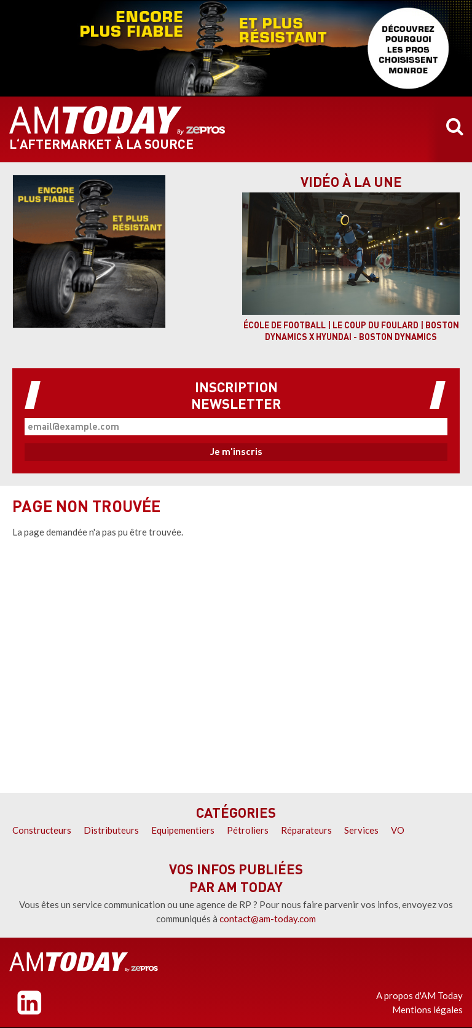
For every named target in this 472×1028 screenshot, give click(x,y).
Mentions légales (427, 1009)
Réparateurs (306, 830)
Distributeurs (111, 830)
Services (361, 830)
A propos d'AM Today (419, 995)
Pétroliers (248, 830)
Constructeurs (41, 830)
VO (397, 830)
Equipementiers (182, 830)
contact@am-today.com (267, 918)
